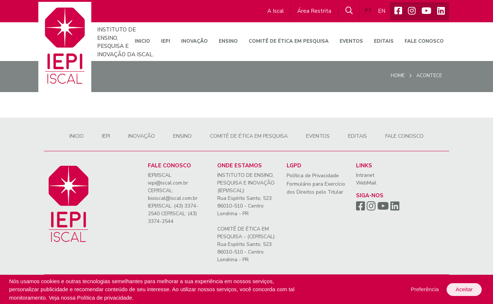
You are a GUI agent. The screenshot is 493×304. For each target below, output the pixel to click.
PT (368, 11)
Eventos (351, 41)
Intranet (365, 175)
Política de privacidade (104, 297)
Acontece (429, 75)
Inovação (194, 41)
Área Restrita (314, 11)
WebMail (366, 182)
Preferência (425, 289)
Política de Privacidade (313, 175)
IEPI (165, 41)
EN (381, 11)
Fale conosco (424, 41)
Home (398, 75)
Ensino (228, 41)
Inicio (142, 41)
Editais (384, 41)
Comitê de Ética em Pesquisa (289, 41)
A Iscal (275, 11)
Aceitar (464, 289)
